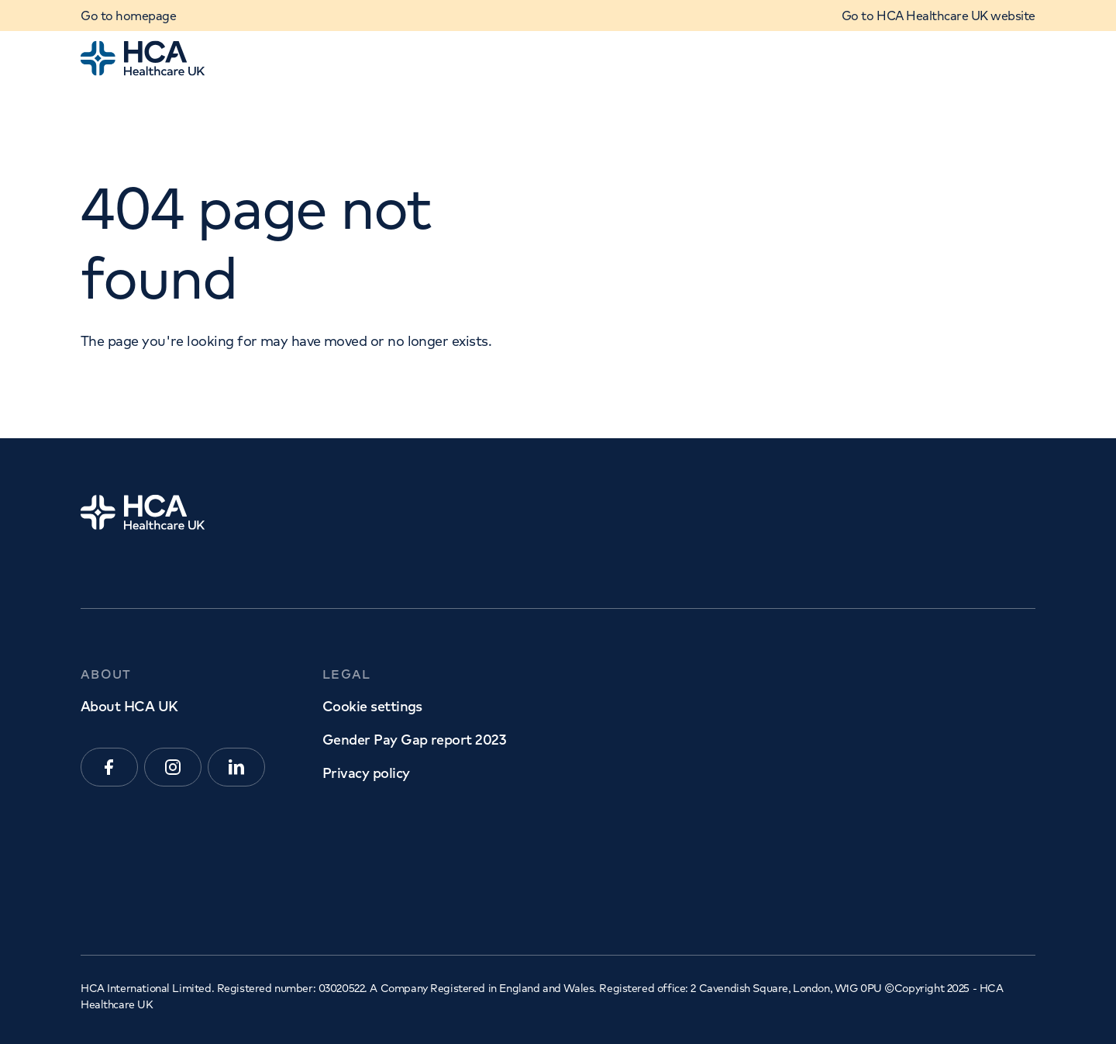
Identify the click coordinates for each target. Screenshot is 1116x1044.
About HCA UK (129, 706)
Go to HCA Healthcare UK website (938, 15)
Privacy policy (365, 773)
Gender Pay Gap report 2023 (413, 739)
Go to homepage (128, 15)
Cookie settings (372, 706)
